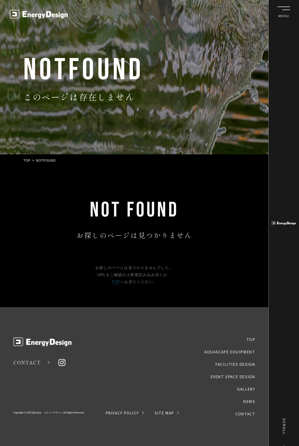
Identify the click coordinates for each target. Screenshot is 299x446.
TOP (27, 160)
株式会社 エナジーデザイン (47, 412)
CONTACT (27, 362)
